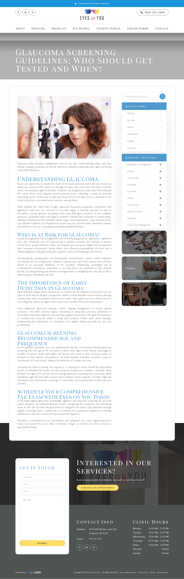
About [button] (20, 28)
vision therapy (134, 179)
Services (131, 127)
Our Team (131, 120)
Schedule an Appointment (98, 487)
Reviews (131, 141)
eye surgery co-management (140, 165)
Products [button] (58, 28)
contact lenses (134, 206)
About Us (131, 113)
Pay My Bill (81, 28)
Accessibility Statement (124, 572)
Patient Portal (109, 28)
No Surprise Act (162, 572)
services (131, 199)
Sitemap (151, 572)
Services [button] (38, 28)
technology (132, 185)
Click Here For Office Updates (94, 3)
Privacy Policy (140, 572)
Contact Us (132, 148)
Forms (132, 270)
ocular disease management (140, 227)
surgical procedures (136, 213)
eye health (132, 192)
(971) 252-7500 (155, 12)
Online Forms (138, 28)
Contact (162, 28)
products (131, 172)
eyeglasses (132, 220)
